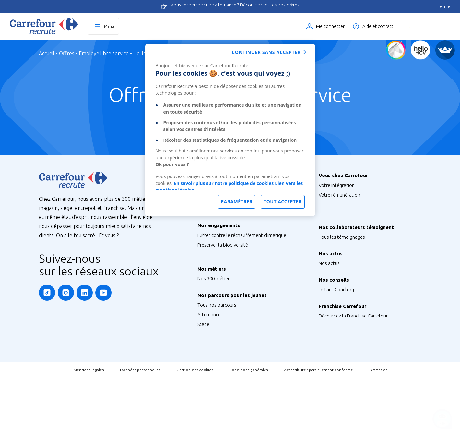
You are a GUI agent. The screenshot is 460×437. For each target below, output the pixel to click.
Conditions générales (248, 429)
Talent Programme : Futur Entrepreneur (238, 389)
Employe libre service (104, 53)
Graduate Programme (220, 370)
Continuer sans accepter (266, 52)
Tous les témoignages (342, 257)
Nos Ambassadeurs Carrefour (350, 267)
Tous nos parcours (216, 341)
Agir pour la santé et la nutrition (230, 284)
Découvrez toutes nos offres (270, 4)
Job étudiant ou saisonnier (225, 399)
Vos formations (335, 204)
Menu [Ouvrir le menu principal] (109, 26)
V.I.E (201, 379)
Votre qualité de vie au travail (349, 234)
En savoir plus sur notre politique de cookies (224, 183)
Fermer (445, 6)
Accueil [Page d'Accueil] (46, 53)
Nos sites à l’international (224, 225)
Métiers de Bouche (217, 317)
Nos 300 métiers (214, 307)
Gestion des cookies (194, 429)
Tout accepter (282, 202)
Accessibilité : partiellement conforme (318, 429)
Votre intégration (337, 185)
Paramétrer (378, 429)
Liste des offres (429, 26)
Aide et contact (377, 26)
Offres (66, 53)
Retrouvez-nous (335, 300)
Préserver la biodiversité (222, 258)
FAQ (323, 333)
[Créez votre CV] (420, 50)
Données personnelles (140, 429)
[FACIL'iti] (445, 50)
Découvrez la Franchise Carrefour (353, 356)
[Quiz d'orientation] (396, 50)
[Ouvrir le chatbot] (442, 419)
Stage (203, 360)
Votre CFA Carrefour (339, 214)
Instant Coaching (336, 323)
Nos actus (329, 290)
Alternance (209, 350)
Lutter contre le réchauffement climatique (241, 248)
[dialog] (230, 130)
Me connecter (330, 26)
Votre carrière (333, 224)
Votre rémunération (339, 195)
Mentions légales (89, 429)
